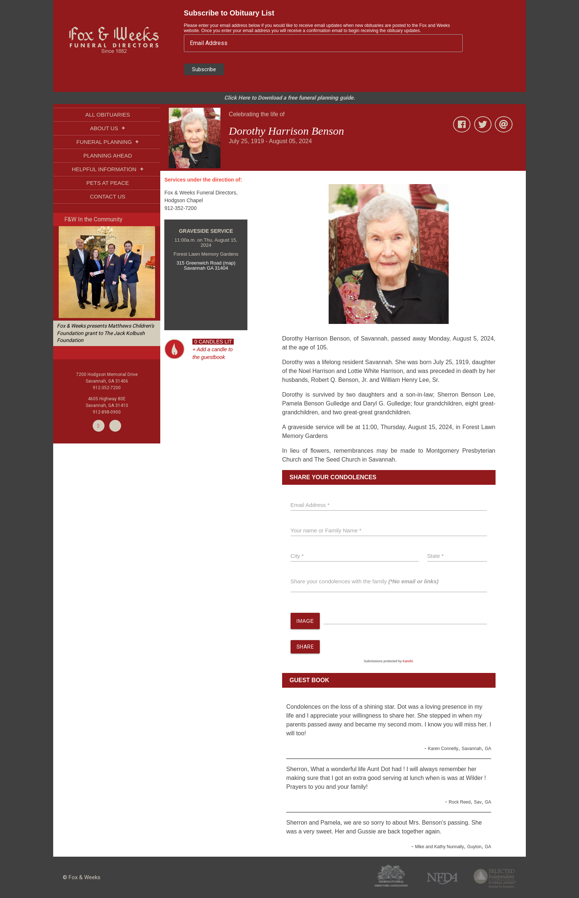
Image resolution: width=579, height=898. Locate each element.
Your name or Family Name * (326, 530)
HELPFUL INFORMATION (107, 169)
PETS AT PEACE (107, 183)
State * (435, 556)
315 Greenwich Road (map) (206, 263)
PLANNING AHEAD (107, 155)
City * (297, 556)
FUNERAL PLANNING (107, 142)
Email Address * (310, 505)
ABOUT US (108, 128)
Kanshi (408, 661)
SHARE (305, 647)
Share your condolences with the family (365, 581)
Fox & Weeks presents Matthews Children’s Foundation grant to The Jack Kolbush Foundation (105, 333)
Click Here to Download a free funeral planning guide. (289, 97)
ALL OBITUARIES (107, 114)
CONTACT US (107, 196)
